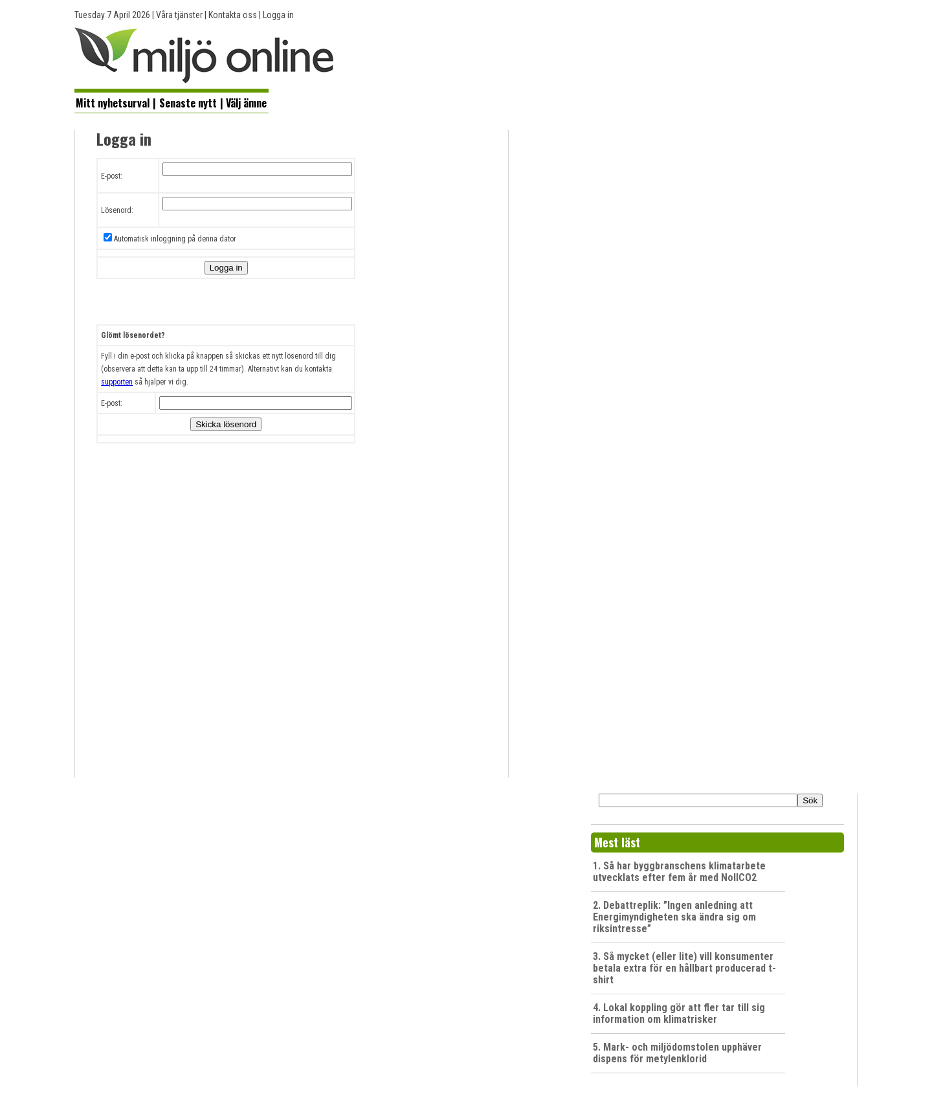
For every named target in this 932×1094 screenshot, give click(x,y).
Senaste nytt (188, 103)
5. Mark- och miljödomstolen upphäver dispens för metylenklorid (677, 1053)
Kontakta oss (232, 15)
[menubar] (171, 102)
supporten (117, 381)
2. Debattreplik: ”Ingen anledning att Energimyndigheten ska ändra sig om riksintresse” (674, 917)
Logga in (278, 15)
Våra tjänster (179, 15)
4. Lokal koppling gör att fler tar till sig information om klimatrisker (679, 1013)
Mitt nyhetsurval (113, 103)
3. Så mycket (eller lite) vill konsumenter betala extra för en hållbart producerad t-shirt (684, 968)
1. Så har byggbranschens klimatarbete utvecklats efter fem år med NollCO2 (679, 872)
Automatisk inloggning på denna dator (175, 238)
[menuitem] (112, 102)
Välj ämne (246, 103)
